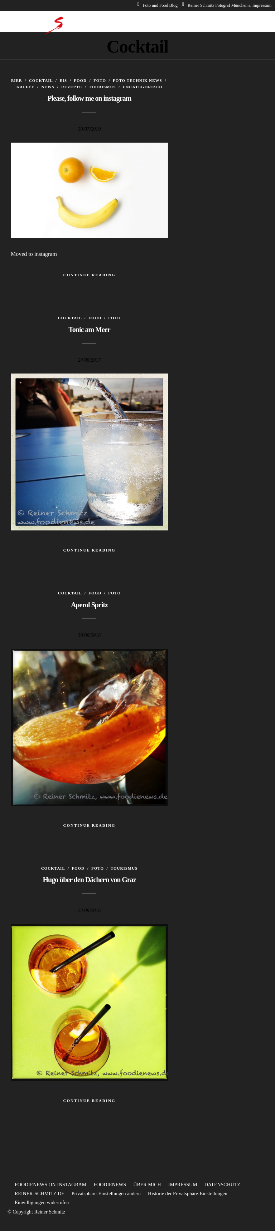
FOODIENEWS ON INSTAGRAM (50, 1184)
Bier (16, 80)
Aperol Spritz (89, 605)
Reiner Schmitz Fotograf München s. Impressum (226, 5)
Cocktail (41, 80)
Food (80, 80)
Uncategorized (143, 87)
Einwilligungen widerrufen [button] (42, 1202)
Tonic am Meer (89, 329)
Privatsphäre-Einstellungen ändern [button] (106, 1193)
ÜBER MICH (147, 1184)
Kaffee (25, 87)
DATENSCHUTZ (222, 1184)
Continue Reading (89, 275)
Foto (99, 80)
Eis (63, 80)
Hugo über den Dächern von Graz (89, 880)
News (47, 87)
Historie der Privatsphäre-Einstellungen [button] (187, 1193)
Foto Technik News (137, 80)
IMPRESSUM (182, 1184)
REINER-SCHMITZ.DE (39, 1193)
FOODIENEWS (109, 1184)
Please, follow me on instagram (89, 98)
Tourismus (102, 87)
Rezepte (71, 87)
